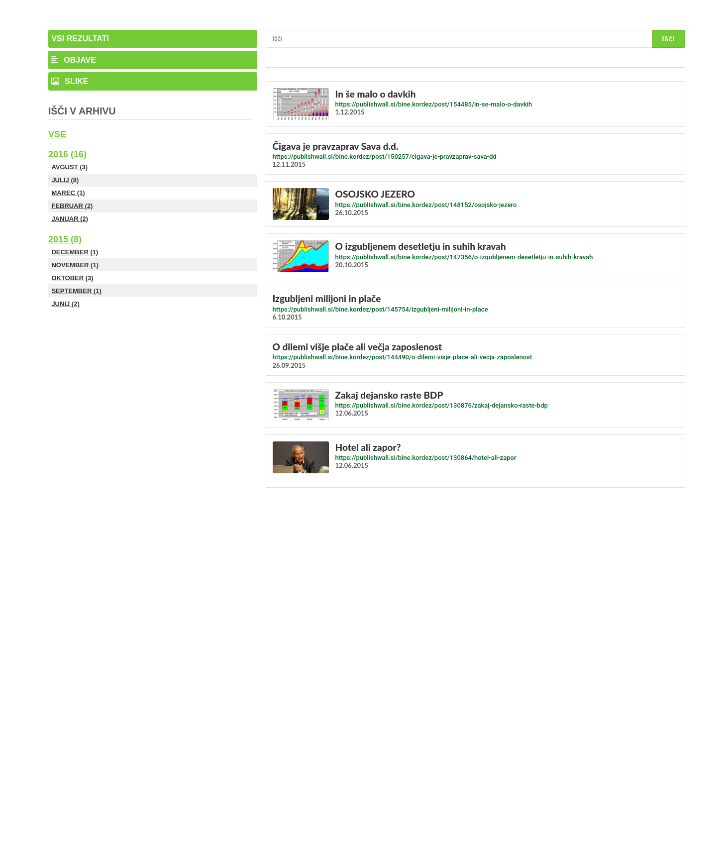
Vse (57, 134)
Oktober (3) (72, 278)
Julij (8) (65, 180)
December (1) (74, 252)
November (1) (75, 265)
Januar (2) (69, 218)
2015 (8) (65, 239)
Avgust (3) (69, 167)
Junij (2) (65, 304)
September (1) (76, 291)
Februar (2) (72, 206)
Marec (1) (68, 193)
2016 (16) (67, 154)
